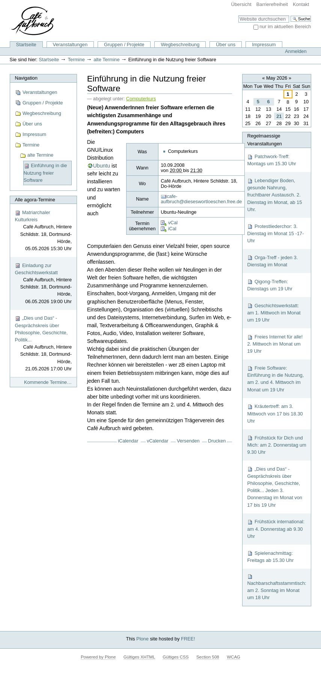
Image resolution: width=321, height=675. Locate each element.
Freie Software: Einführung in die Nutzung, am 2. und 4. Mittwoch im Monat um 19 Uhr (275, 379)
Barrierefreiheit (272, 4)
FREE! (188, 639)
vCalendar (158, 441)
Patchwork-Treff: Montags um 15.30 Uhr (271, 160)
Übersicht (241, 4)
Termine (76, 59)
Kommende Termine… (48, 382)
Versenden (188, 441)
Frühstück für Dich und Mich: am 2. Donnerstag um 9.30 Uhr (276, 445)
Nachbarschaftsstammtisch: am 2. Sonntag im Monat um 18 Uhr (276, 587)
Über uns (225, 44)
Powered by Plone (98, 657)
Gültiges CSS (175, 657)
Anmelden (296, 51)
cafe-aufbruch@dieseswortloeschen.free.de (201, 199)
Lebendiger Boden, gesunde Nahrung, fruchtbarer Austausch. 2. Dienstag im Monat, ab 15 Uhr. (274, 195)
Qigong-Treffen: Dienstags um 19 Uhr (269, 285)
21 (279, 116)
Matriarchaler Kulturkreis (43, 231)
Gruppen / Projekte (124, 44)
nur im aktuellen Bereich (285, 26)
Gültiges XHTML (139, 657)
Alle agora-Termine (35, 199)
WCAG (233, 657)
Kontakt (301, 4)
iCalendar (128, 441)
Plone (142, 639)
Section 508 (207, 657)
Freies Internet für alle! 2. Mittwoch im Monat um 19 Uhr (275, 344)
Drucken (217, 441)
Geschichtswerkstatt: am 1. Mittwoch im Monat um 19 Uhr (273, 313)
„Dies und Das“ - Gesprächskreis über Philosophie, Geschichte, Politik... (43, 343)
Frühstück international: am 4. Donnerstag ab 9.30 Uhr (275, 529)
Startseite (26, 44)
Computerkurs (141, 98)
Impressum (264, 44)
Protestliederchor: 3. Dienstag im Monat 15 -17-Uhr (275, 233)
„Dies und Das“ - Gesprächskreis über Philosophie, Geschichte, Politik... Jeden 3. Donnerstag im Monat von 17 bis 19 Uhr (274, 487)
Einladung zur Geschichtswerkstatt (43, 284)
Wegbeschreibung (180, 44)
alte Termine (106, 59)
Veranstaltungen (70, 44)
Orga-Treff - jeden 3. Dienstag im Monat (272, 261)
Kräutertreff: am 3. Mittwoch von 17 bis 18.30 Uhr (275, 413)
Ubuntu (101, 166)
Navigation (26, 78)
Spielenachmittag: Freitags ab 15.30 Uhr (270, 556)
